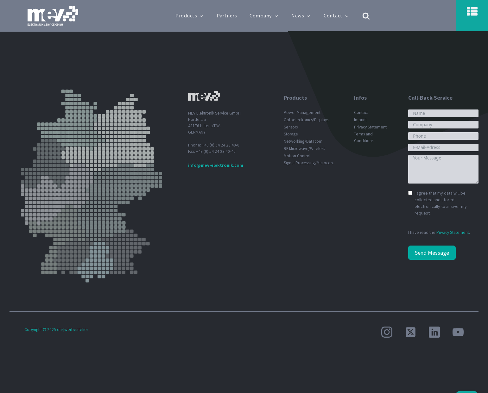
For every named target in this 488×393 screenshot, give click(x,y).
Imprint (360, 119)
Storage (291, 134)
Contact (337, 15)
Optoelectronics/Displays (306, 119)
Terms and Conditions (363, 137)
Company (264, 15)
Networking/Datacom (303, 141)
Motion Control (297, 156)
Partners (227, 15)
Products (190, 15)
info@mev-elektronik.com (215, 165)
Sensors (291, 127)
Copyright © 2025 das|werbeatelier (56, 329)
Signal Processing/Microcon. (309, 162)
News (302, 15)
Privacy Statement (370, 127)
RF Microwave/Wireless (304, 148)
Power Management (302, 112)
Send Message (432, 252)
